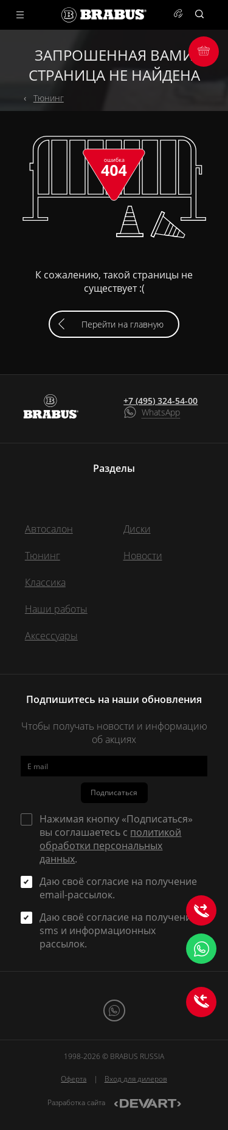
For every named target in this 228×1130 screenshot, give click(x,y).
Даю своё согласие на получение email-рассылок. (118, 888)
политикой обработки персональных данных (110, 846)
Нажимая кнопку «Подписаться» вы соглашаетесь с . (116, 839)
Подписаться (114, 792)
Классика (45, 582)
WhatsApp (161, 412)
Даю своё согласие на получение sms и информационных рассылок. (118, 930)
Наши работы (56, 609)
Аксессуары (51, 635)
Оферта (73, 1079)
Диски (137, 529)
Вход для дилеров (136, 1079)
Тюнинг (48, 98)
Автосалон (49, 529)
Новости (142, 555)
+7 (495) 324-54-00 (160, 401)
